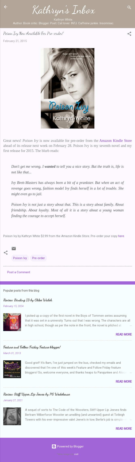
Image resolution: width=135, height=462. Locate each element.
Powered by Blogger (68, 446)
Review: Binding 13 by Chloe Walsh (27, 300)
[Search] (129, 8)
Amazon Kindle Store (115, 141)
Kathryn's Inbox (63, 9)
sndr (76, 454)
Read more (124, 334)
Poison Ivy (20, 258)
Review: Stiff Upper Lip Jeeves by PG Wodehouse (36, 394)
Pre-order (38, 258)
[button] (129, 34)
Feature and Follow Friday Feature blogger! (31, 347)
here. (122, 236)
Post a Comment (18, 272)
